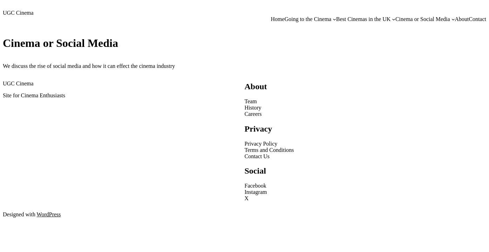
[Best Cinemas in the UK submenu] (393, 19)
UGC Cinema (18, 13)
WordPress (49, 214)
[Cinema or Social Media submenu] (453, 19)
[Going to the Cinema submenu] (334, 19)
